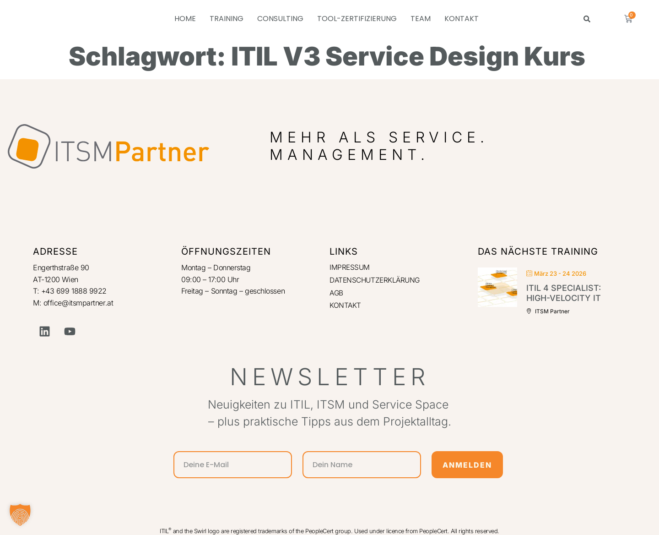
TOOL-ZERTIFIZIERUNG (357, 18)
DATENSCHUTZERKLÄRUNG (377, 280)
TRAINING (226, 18)
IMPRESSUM (350, 267)
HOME (185, 18)
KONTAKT (461, 18)
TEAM (421, 18)
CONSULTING (280, 18)
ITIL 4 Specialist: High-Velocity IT (563, 293)
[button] (20, 515)
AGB (337, 293)
